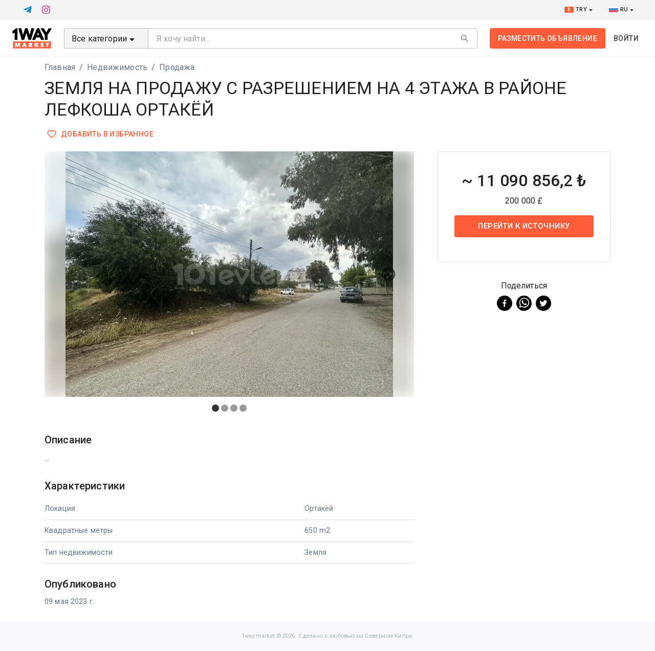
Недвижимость (117, 67)
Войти (626, 38)
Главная (60, 67)
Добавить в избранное (101, 134)
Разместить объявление (547, 38)
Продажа (176, 67)
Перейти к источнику (524, 226)
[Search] (464, 38)
